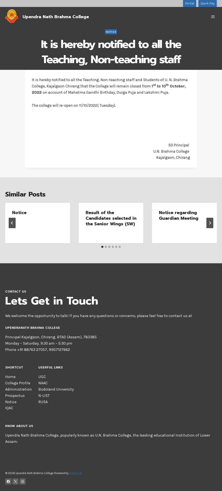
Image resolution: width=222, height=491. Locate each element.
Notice (111, 31)
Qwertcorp (75, 473)
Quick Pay (208, 3)
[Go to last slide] (12, 223)
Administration (18, 389)
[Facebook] (8, 481)
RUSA (43, 401)
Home (10, 376)
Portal (189, 3)
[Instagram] (23, 481)
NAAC (43, 383)
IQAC (9, 408)
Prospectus (15, 395)
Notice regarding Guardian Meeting (178, 215)
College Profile (17, 383)
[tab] (102, 247)
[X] (15, 481)
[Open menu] (213, 16)
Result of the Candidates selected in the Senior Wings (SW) (111, 218)
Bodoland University (56, 389)
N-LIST (44, 395)
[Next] (209, 223)
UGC (42, 376)
